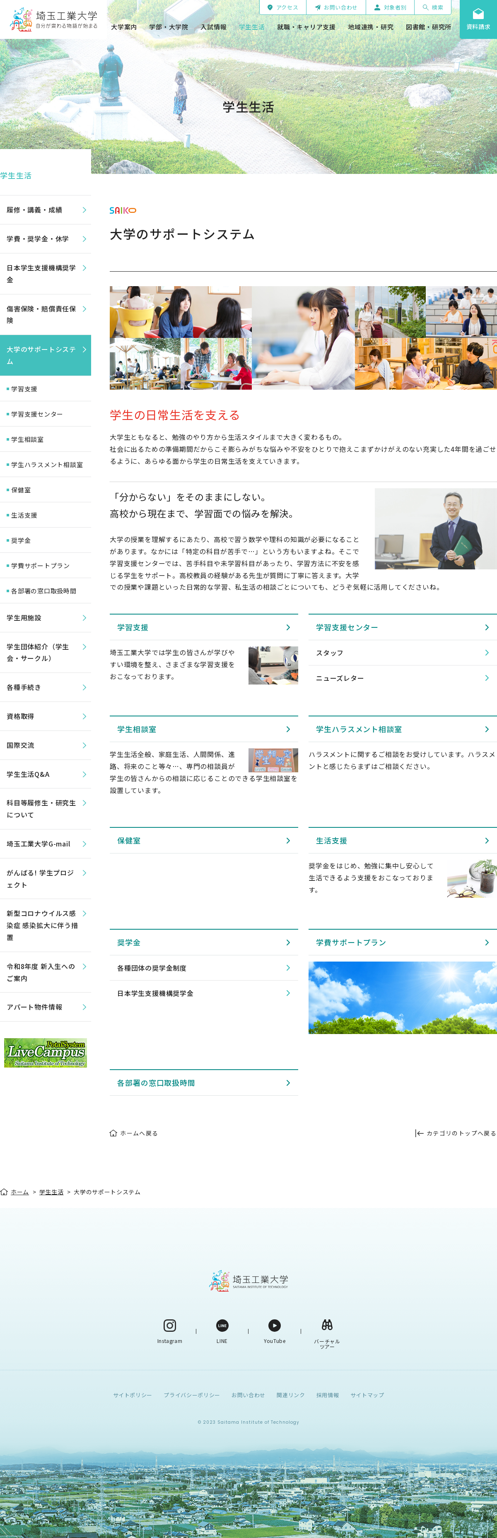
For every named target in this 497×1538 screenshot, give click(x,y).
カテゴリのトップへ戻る (462, 1133)
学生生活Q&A (28, 774)
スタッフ (330, 653)
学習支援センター (347, 627)
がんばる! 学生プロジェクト (40, 879)
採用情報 (327, 1395)
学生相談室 (137, 728)
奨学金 (129, 942)
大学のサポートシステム (41, 355)
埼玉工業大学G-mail (38, 844)
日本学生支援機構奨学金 (155, 993)
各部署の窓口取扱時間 (156, 1082)
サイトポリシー (133, 1395)
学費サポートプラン (351, 942)
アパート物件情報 (34, 1007)
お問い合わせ (248, 1395)
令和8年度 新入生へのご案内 (41, 972)
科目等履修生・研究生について (41, 809)
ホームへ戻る (139, 1133)
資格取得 (20, 716)
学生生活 (16, 175)
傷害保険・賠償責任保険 (41, 314)
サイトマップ (367, 1395)
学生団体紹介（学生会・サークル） (38, 652)
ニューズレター (340, 678)
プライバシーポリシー (192, 1395)
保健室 (129, 840)
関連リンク (291, 1395)
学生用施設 (24, 617)
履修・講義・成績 (34, 210)
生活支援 (331, 840)
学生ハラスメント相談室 (359, 728)
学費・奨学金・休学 (38, 238)
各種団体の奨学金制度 (152, 968)
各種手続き (24, 687)
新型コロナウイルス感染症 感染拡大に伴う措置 (42, 925)
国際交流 (20, 745)
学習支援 (133, 627)
